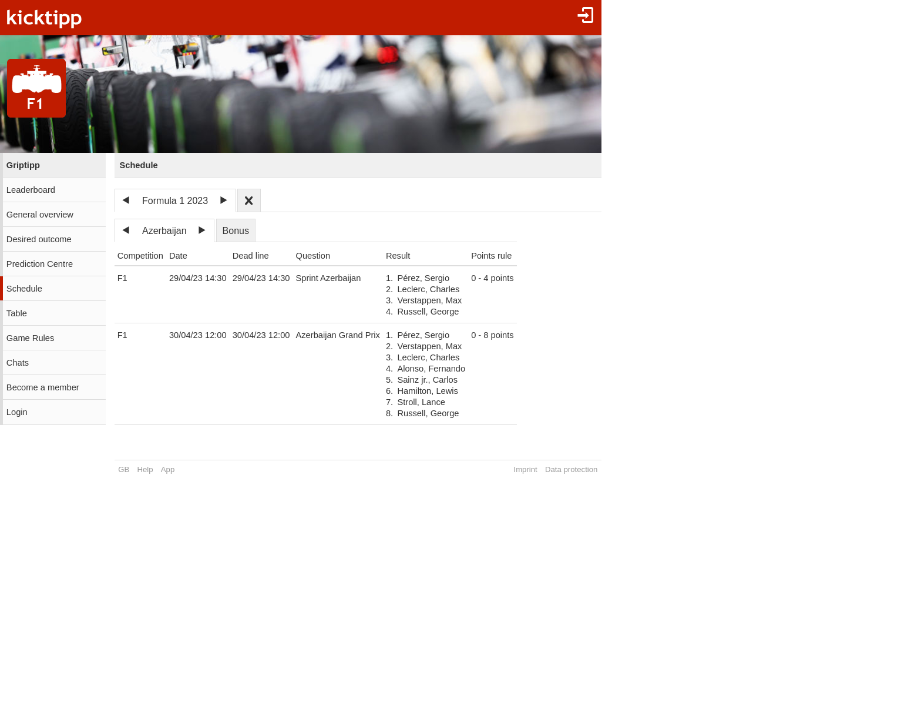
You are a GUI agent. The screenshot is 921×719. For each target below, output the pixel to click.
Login (17, 412)
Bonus (236, 231)
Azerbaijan (164, 231)
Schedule (24, 288)
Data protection (571, 469)
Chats (17, 362)
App (167, 469)
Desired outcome (39, 239)
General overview (39, 214)
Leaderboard (30, 190)
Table (16, 313)
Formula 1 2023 (175, 201)
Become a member (42, 387)
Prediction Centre (39, 264)
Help (145, 469)
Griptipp (23, 165)
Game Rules (30, 338)
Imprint (525, 469)
